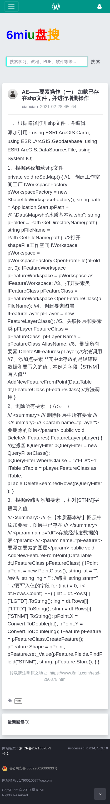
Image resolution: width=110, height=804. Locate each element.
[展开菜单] (11, 6)
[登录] (99, 6)
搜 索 (95, 61)
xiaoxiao (30, 106)
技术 (18, 701)
